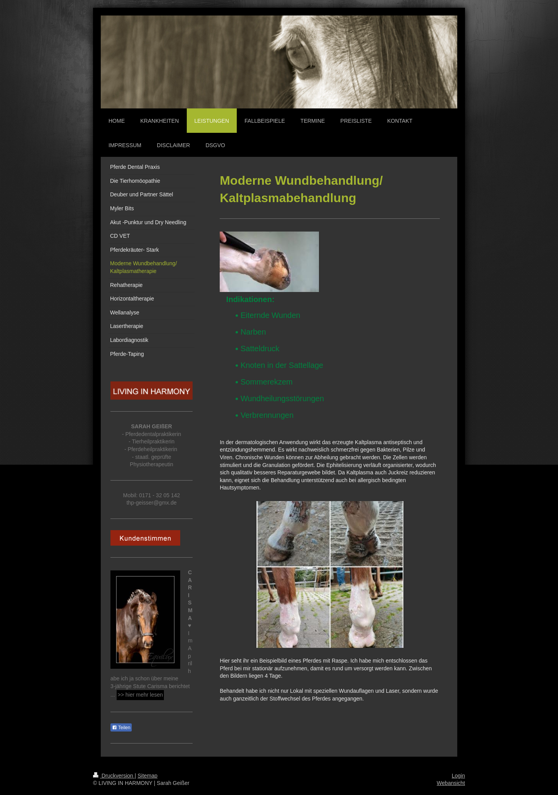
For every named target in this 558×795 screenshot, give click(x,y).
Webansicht (451, 783)
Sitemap (147, 776)
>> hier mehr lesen (140, 695)
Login (458, 776)
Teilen (121, 727)
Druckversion (113, 776)
